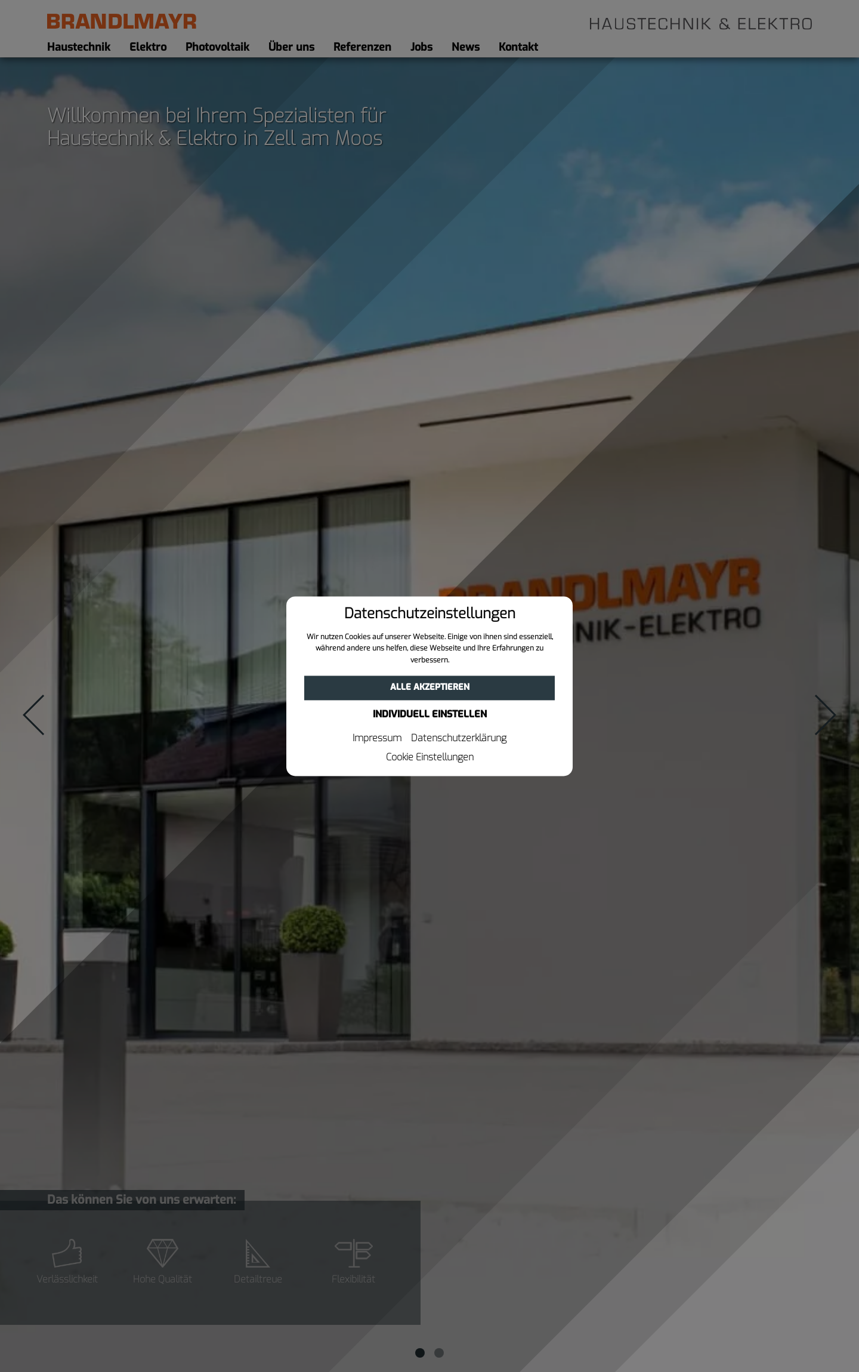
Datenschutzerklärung (458, 738)
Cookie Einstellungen (430, 757)
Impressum (377, 738)
